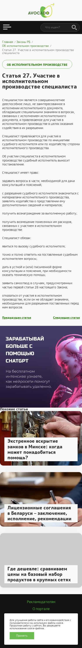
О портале (41, 608)
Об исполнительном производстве (37, 65)
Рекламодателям (41, 601)
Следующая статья (66, 318)
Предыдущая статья (16, 318)
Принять (22, 636)
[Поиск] (74, 28)
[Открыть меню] (7, 27)
